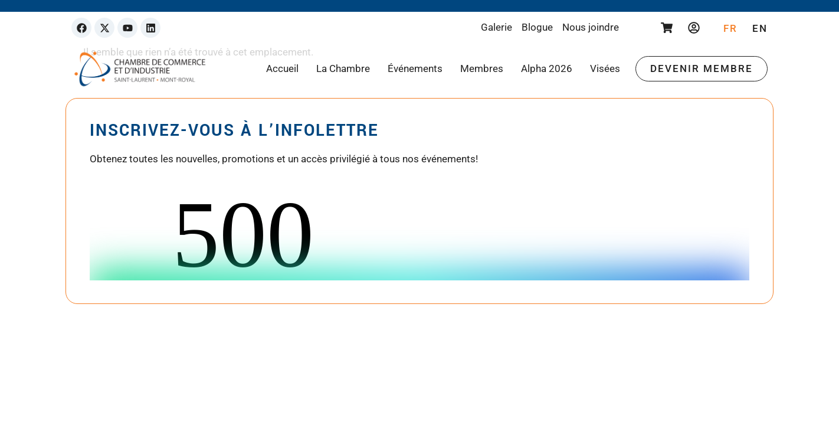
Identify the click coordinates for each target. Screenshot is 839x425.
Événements (415, 68)
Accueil (282, 68)
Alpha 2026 (546, 68)
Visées (605, 68)
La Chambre (343, 68)
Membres (481, 68)
